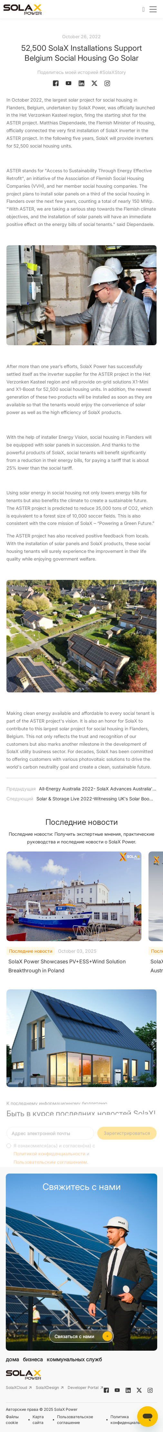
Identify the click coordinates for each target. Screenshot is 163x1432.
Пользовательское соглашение (75, 1419)
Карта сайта (38, 1419)
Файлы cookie (12, 1419)
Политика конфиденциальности (130, 1419)
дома (12, 1359)
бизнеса (33, 1359)
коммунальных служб (74, 1359)
